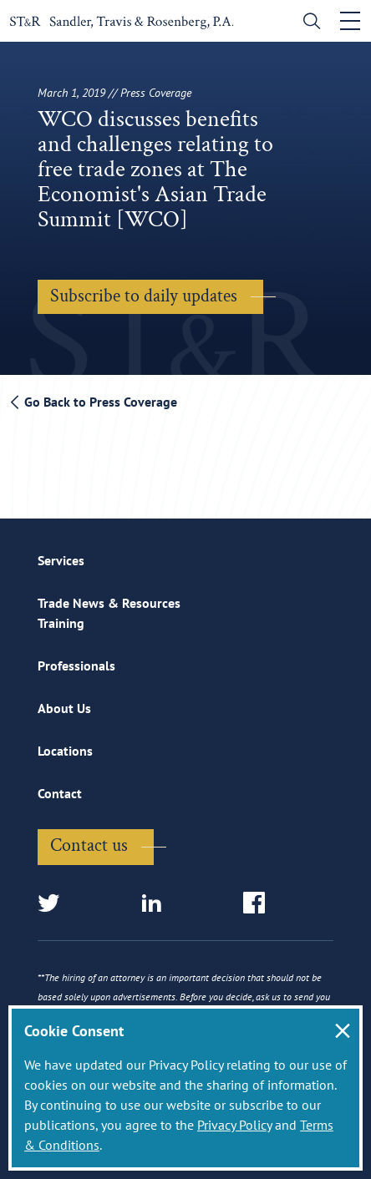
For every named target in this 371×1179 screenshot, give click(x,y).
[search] (308, 23)
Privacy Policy (234, 1124)
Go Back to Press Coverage (94, 401)
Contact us (89, 845)
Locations (65, 750)
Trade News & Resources (109, 603)
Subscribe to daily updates (143, 296)
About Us (64, 708)
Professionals (76, 665)
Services (61, 560)
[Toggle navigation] (350, 21)
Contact (60, 793)
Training (61, 623)
